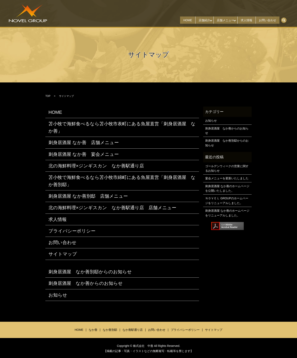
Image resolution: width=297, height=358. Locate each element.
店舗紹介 (196, 20)
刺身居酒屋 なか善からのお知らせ (85, 283)
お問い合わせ (266, 20)
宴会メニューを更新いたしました (227, 178)
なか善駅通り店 (133, 329)
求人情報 (243, 20)
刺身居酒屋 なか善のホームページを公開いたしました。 (227, 188)
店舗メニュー (220, 20)
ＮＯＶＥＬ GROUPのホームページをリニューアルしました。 (226, 200)
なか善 (93, 329)
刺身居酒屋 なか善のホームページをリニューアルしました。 (227, 213)
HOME (177, 20)
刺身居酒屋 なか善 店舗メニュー (83, 142)
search (286, 18)
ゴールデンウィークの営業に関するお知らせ (227, 168)
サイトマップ (62, 254)
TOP (47, 96)
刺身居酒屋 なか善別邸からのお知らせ (90, 271)
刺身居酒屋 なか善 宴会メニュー (83, 154)
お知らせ (57, 295)
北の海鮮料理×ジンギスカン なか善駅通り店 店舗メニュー (112, 207)
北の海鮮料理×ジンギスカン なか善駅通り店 (96, 165)
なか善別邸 (110, 329)
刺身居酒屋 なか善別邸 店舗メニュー (88, 196)
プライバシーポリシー (71, 231)
